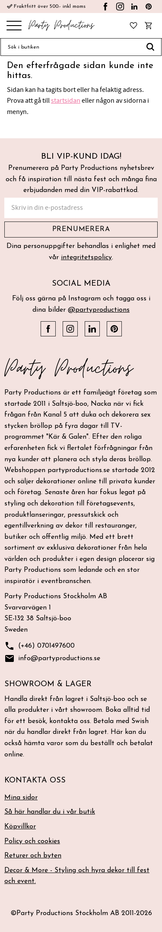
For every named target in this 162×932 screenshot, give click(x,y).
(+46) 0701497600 (39, 646)
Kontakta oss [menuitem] (35, 780)
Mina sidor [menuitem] (21, 797)
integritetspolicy (86, 257)
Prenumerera (81, 229)
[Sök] (151, 47)
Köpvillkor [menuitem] (20, 826)
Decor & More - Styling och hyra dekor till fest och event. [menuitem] (76, 876)
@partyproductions (99, 309)
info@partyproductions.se (52, 658)
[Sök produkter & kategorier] (70, 47)
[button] (14, 26)
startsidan (65, 100)
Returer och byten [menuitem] (32, 855)
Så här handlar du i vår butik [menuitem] (49, 811)
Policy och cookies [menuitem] (32, 841)
